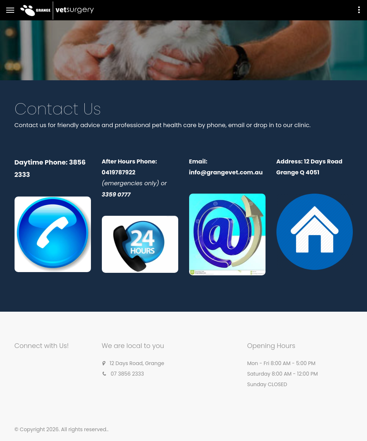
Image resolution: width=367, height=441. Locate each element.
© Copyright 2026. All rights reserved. (61, 429)
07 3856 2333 (127, 373)
